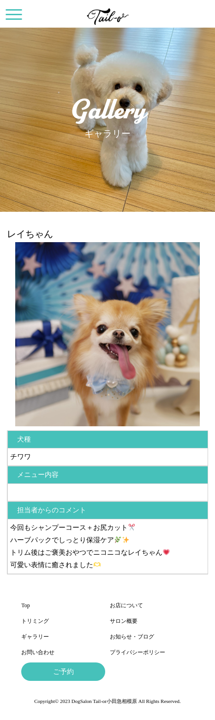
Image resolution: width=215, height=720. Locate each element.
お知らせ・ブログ (132, 636)
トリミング (35, 621)
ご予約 (63, 671)
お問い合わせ (37, 652)
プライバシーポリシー (137, 652)
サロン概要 (123, 621)
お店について (126, 605)
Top (25, 605)
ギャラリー (35, 636)
